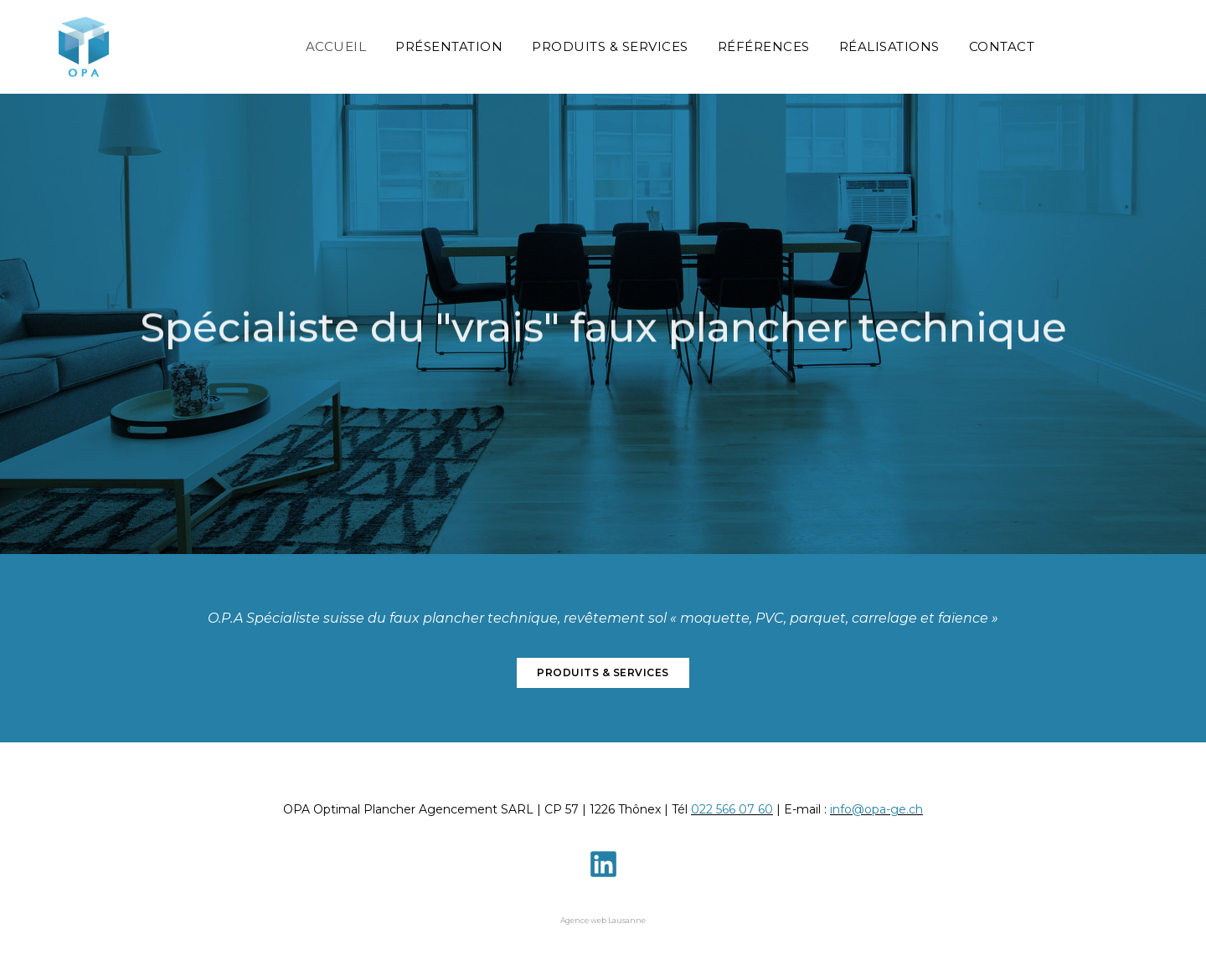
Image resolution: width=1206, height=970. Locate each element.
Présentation (448, 46)
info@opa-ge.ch (876, 809)
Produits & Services (610, 46)
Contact (1002, 46)
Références (764, 46)
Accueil (336, 46)
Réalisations (889, 46)
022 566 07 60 (732, 809)
